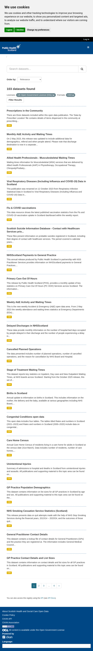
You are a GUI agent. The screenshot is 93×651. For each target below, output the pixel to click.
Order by (11, 79)
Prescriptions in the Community (25, 110)
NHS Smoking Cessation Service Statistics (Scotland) (37, 511)
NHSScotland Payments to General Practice (31, 255)
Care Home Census (18, 440)
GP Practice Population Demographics (28, 487)
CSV (9, 125)
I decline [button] (20, 30)
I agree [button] (9, 30)
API (41, 598)
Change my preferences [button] (38, 30)
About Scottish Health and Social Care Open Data (25, 611)
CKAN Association (10, 622)
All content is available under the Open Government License (33, 630)
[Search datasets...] (42, 69)
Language (7, 641)
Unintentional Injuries (19, 464)
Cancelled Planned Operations (24, 349)
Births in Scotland (17, 393)
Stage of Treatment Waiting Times (26, 370)
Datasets (14, 56)
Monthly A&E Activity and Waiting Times (29, 134)
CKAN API (7, 619)
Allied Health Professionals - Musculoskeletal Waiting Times (41, 158)
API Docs (51, 598)
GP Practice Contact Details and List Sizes (31, 558)
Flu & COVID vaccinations (21, 208)
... (49, 585)
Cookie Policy (8, 615)
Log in (86, 39)
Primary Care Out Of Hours (22, 278)
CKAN (7, 637)
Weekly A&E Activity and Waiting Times (29, 302)
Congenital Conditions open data (25, 417)
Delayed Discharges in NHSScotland (27, 325)
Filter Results (15, 100)
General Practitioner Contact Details (27, 534)
